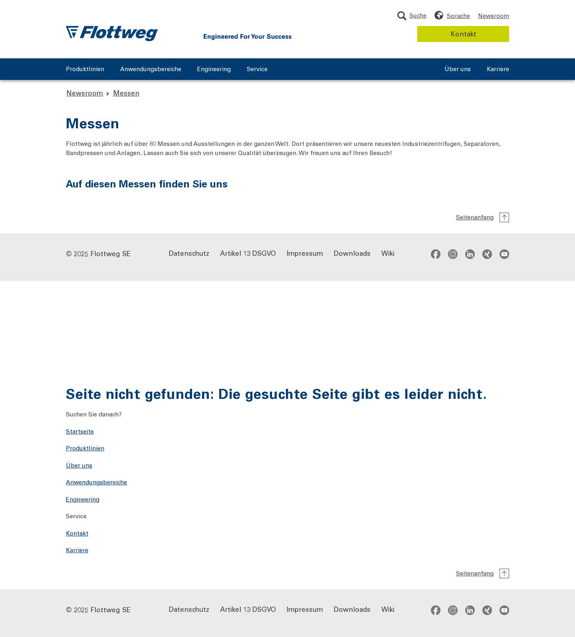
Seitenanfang (475, 217)
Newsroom (493, 16)
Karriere (498, 69)
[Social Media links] (470, 254)
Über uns (457, 69)
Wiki (388, 253)
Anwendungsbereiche (150, 69)
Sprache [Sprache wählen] (458, 16)
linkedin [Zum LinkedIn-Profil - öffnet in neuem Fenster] (470, 254)
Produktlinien (85, 69)
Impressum (305, 253)
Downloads (352, 253)
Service (257, 69)
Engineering (214, 69)
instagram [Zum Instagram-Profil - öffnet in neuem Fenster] (453, 254)
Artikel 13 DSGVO (248, 253)
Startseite (80, 431)
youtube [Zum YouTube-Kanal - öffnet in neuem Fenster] (504, 254)
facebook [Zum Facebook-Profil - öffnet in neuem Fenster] (435, 254)
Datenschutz (189, 253)
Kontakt (463, 33)
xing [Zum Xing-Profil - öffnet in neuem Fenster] (487, 254)
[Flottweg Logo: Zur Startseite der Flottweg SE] (112, 33)
